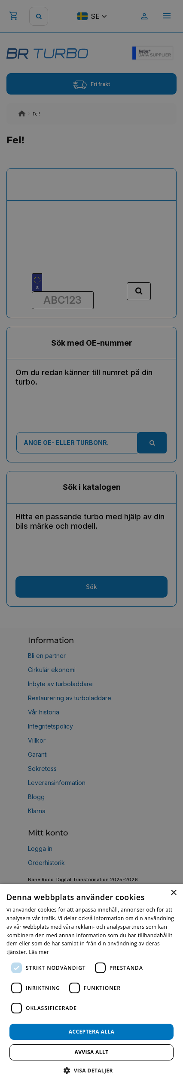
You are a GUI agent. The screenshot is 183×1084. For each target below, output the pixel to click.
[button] (91, 1070)
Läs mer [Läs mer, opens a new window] (39, 952)
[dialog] (91, 984)
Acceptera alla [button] (92, 1031)
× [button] (173, 893)
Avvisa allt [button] (91, 1052)
